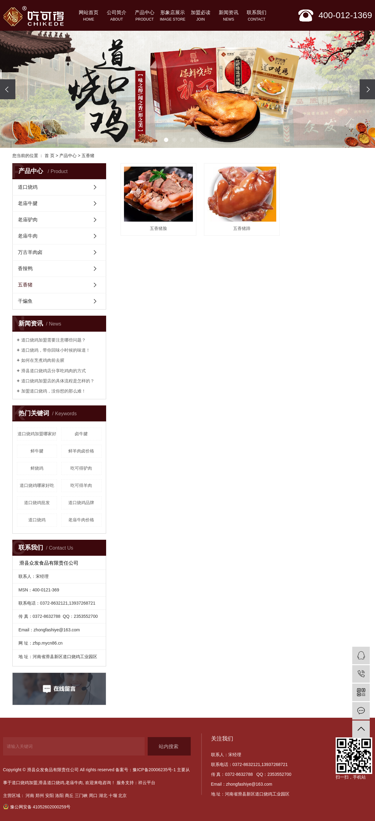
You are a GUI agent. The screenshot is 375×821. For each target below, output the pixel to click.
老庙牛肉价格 (81, 519)
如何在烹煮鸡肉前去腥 (42, 360)
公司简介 (117, 16)
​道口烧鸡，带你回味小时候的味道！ (55, 350)
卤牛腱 (81, 433)
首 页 (49, 155)
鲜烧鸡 (36, 468)
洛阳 (59, 795)
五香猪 (88, 155)
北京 (122, 795)
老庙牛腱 (28, 203)
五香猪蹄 (241, 228)
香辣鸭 (25, 268)
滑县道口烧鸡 (51, 782)
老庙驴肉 (28, 219)
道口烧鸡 (28, 187)
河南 (30, 795)
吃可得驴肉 (81, 468)
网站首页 (89, 16)
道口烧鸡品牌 (81, 502)
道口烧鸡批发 (37, 502)
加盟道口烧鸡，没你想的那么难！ (53, 391)
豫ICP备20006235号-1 (154, 769)
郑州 (39, 795)
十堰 (113, 795)
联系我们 (257, 16)
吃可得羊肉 (81, 485)
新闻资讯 (229, 16)
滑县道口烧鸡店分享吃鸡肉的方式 (53, 370)
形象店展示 (173, 16)
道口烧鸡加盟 (25, 782)
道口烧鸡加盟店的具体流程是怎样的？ (57, 380)
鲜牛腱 (36, 450)
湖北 (103, 795)
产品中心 (145, 16)
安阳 (49, 795)
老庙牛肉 (28, 236)
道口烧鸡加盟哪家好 (37, 433)
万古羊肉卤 (30, 252)
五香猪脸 (158, 228)
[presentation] (7, 89)
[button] (166, 140)
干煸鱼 (25, 301)
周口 (93, 795)
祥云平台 (146, 782)
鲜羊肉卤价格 (81, 450)
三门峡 (81, 795)
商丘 (69, 795)
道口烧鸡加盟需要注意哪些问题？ (53, 339)
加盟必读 (201, 16)
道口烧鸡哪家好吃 (37, 485)
